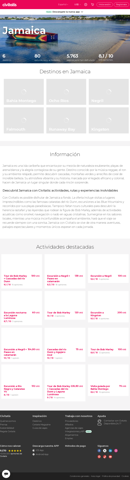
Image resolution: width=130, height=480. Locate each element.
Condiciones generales (79, 476)
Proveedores (71, 421)
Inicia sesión (105, 4)
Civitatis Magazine (41, 424)
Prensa (3, 424)
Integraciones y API (75, 431)
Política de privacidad (111, 476)
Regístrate (121, 4)
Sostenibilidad (7, 428)
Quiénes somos (8, 421)
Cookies (125, 476)
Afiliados (69, 424)
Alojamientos (71, 435)
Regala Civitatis (7, 431)
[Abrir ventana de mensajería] (6, 474)
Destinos (36, 421)
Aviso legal (95, 476)
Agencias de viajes (74, 428)
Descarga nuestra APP (45, 446)
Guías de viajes (39, 428)
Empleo (69, 438)
